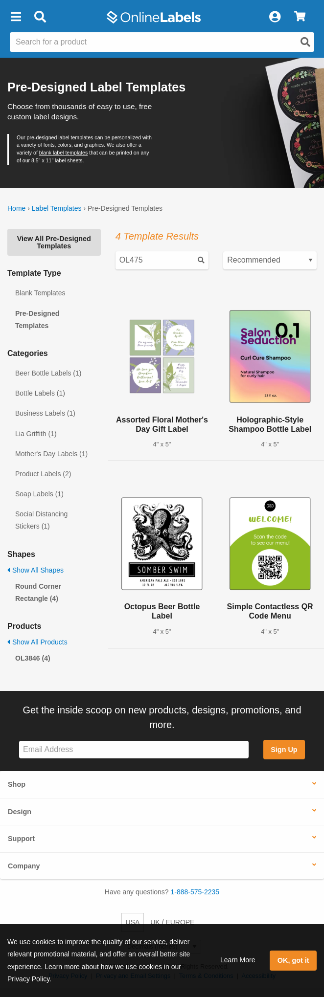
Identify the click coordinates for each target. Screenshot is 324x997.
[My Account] (274, 17)
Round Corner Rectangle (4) (38, 592)
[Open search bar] (39, 17)
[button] (15, 17)
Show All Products (37, 642)
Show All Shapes (35, 570)
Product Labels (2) (43, 474)
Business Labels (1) (45, 413)
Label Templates (57, 208)
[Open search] (305, 42)
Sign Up (284, 749)
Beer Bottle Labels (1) (48, 373)
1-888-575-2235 (195, 892)
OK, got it (293, 960)
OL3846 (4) (32, 658)
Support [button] (21, 838)
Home (16, 208)
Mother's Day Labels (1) (51, 454)
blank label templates (63, 152)
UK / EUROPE (172, 922)
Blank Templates (40, 293)
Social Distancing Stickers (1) (41, 520)
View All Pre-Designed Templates (54, 242)
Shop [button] (16, 784)
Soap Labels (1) (39, 494)
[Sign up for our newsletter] (134, 750)
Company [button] (24, 866)
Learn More (237, 960)
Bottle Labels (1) (40, 393)
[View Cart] (300, 17)
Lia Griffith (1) (36, 434)
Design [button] (19, 812)
